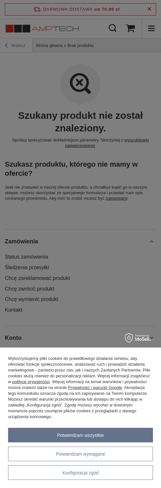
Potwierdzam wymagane (80, 454)
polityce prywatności (31, 381)
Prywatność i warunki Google (95, 387)
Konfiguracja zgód (80, 472)
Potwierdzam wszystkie (80, 435)
